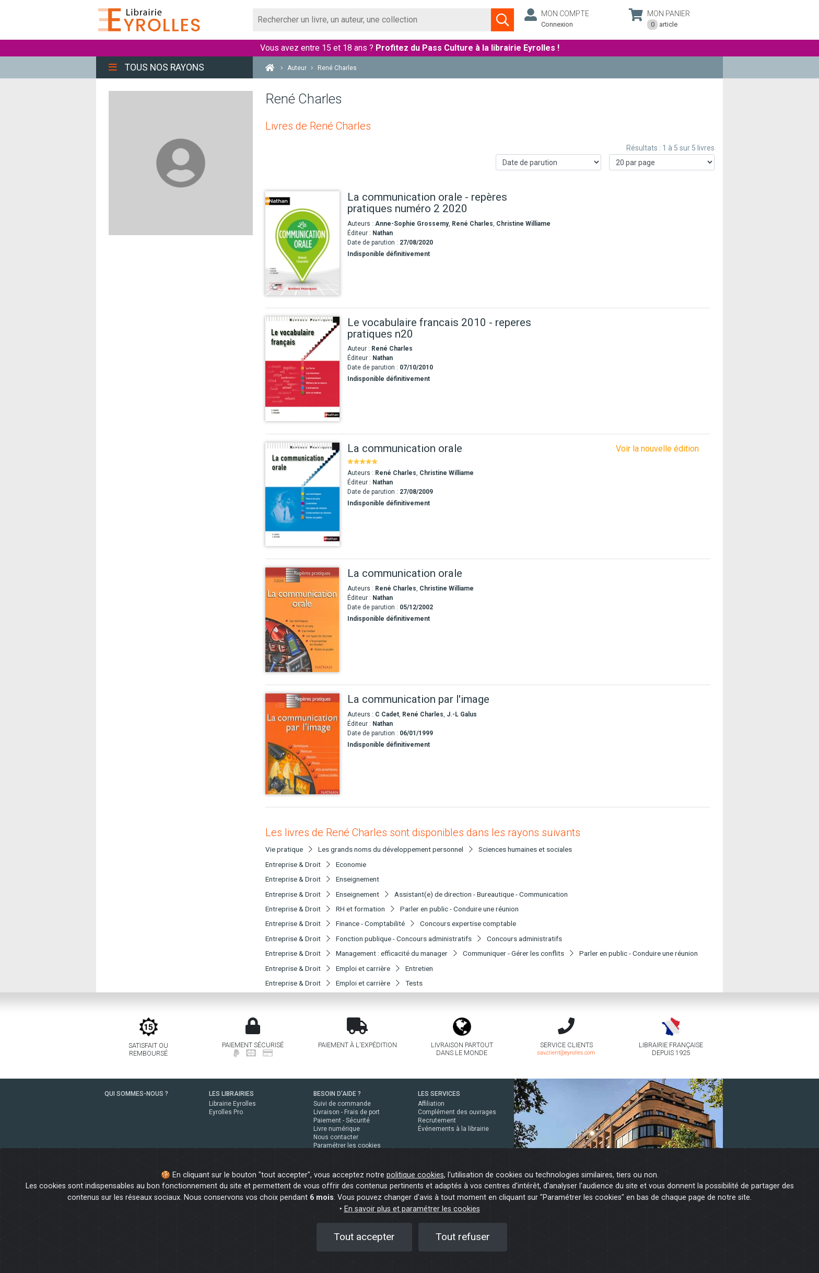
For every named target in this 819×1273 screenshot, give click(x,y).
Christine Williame (523, 223)
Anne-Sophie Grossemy (412, 223)
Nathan (382, 233)
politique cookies (415, 1175)
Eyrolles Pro (226, 1112)
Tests (414, 983)
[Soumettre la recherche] (502, 19)
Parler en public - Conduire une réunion (459, 909)
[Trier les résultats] (548, 162)
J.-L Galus (462, 714)
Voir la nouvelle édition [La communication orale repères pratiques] (657, 449)
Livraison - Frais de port (346, 1112)
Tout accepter (364, 1237)
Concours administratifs (524, 938)
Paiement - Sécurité (341, 1120)
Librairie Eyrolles (232, 1103)
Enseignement (357, 879)
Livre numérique (336, 1128)
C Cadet (387, 714)
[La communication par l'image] (302, 743)
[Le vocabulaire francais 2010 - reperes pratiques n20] (302, 369)
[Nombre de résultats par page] (662, 162)
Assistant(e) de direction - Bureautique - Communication (481, 894)
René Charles (472, 223)
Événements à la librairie (453, 1128)
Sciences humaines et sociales (525, 849)
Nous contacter (335, 1137)
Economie (351, 864)
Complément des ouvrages (457, 1112)
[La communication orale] (302, 495)
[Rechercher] (372, 19)
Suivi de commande (342, 1103)
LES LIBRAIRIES (231, 1093)
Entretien (419, 968)
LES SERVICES (439, 1093)
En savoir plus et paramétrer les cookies (412, 1209)
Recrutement (437, 1120)
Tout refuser (463, 1237)
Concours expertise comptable (468, 923)
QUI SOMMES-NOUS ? (136, 1093)
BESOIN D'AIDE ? (337, 1093)
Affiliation (431, 1103)
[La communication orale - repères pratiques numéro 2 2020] (302, 243)
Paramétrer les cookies (347, 1145)
